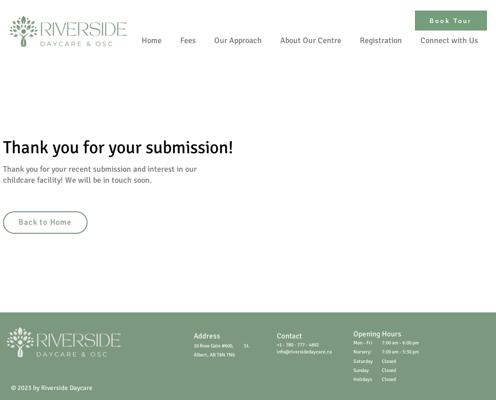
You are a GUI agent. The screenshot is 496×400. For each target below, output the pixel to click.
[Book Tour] (451, 21)
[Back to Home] (45, 222)
